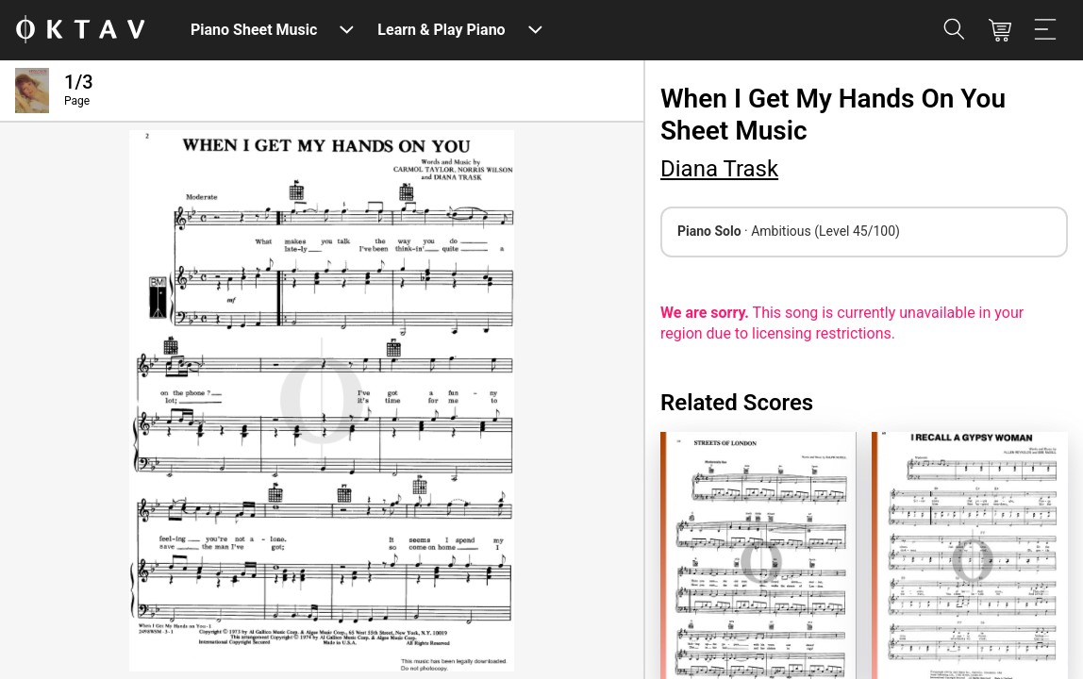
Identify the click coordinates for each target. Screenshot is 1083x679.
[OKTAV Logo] (80, 30)
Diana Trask (719, 169)
